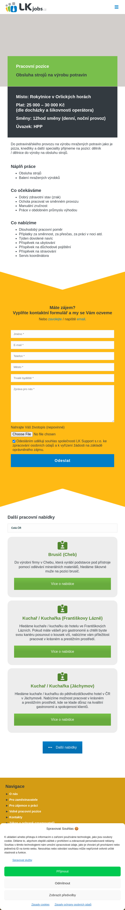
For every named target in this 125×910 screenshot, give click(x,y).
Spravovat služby (22, 860)
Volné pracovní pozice (23, 811)
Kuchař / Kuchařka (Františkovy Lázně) (62, 618)
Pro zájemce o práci (21, 805)
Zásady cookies (40, 904)
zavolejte (55, 319)
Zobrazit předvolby (62, 895)
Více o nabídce (62, 584)
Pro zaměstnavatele (21, 799)
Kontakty (13, 817)
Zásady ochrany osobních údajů (73, 904)
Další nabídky (62, 747)
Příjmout (63, 871)
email (81, 319)
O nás (11, 794)
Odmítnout (62, 883)
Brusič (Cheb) (62, 554)
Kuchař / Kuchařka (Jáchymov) (62, 686)
